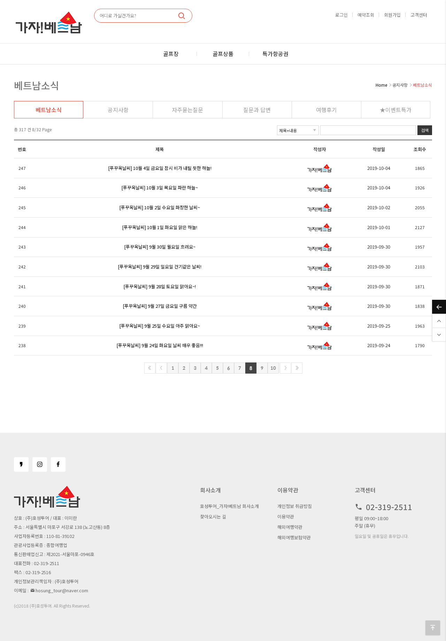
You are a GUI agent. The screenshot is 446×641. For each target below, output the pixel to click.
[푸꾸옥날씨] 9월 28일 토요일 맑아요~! (159, 286)
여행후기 (326, 109)
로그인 (341, 14)
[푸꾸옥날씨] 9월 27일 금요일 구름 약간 (160, 306)
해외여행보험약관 (294, 537)
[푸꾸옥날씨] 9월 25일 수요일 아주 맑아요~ (159, 325)
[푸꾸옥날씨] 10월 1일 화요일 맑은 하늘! (159, 227)
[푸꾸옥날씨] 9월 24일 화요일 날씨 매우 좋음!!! (159, 345)
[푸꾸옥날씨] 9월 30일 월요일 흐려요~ (159, 246)
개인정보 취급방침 (294, 506)
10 (273, 368)
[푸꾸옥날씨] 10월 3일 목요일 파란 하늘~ (159, 187)
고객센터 (418, 14)
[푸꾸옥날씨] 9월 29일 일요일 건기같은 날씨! (159, 266)
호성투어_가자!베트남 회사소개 (229, 506)
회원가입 (392, 14)
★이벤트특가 (396, 109)
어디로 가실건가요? (118, 15)
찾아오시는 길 (213, 516)
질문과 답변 (257, 109)
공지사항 (118, 109)
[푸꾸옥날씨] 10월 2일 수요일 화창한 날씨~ (159, 207)
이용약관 (285, 516)
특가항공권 (275, 53)
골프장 (171, 53)
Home (381, 85)
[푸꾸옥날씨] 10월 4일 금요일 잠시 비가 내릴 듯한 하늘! (160, 168)
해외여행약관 (289, 527)
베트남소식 (49, 109)
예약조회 (365, 14)
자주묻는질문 (187, 109)
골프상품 (223, 53)
